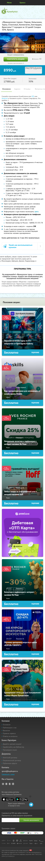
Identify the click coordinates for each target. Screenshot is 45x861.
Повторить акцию (15, 59)
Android (5, 98)
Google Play (21, 799)
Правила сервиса (9, 733)
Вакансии (6, 730)
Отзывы (27, 89)
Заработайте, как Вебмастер (13, 747)
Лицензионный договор (12, 760)
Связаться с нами (8, 774)
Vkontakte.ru (6, 784)
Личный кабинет (42, 2)
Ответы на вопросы (10, 736)
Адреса (17, 89)
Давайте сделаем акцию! (12, 744)
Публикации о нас (10, 728)
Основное (6, 89)
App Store (8, 799)
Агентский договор (10, 757)
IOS (33, 96)
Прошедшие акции (10, 750)
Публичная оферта (10, 763)
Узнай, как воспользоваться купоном (20, 246)
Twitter (9, 784)
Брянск (22, 2)
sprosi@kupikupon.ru (10, 771)
